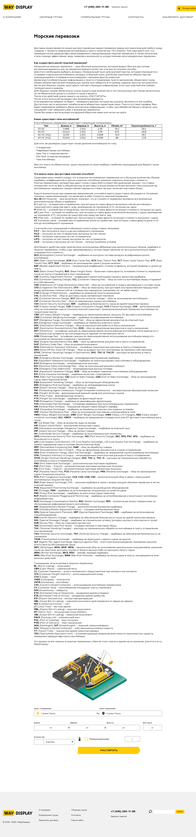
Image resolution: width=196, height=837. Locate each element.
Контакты (136, 17)
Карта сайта (77, 820)
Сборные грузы (51, 17)
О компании (12, 17)
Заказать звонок (120, 7)
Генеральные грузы (95, 17)
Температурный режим (97, 739)
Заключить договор (177, 17)
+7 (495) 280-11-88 (96, 7)
